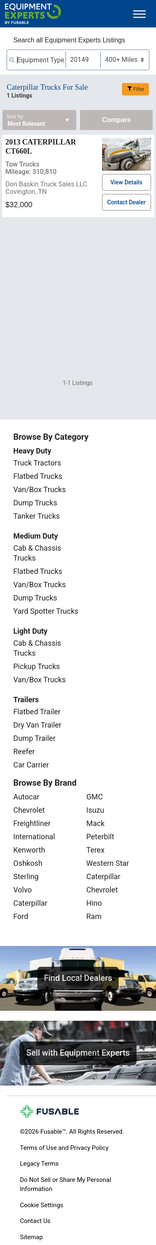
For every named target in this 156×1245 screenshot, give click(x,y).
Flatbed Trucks (37, 476)
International (34, 836)
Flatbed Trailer (37, 711)
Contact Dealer (126, 202)
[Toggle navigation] (139, 14)
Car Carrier (31, 764)
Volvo (22, 889)
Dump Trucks (35, 502)
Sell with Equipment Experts (77, 1053)
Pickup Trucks (36, 666)
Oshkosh (27, 863)
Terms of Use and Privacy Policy (64, 1148)
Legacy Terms (39, 1163)
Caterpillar (30, 903)
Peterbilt (100, 836)
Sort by (15, 116)
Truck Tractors (37, 462)
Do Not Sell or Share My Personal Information (65, 1184)
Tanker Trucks (36, 516)
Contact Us (35, 1221)
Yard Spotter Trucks (45, 611)
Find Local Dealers (78, 978)
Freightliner (32, 823)
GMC (94, 796)
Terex (95, 850)
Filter (138, 89)
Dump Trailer (34, 738)
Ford (20, 916)
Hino (94, 903)
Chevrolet (29, 810)
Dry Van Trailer (37, 725)
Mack (95, 823)
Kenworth (29, 850)
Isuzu (95, 810)
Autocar (26, 796)
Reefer (24, 751)
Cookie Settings (41, 1205)
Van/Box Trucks (39, 489)
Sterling (26, 876)
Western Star (107, 863)
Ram (94, 916)
